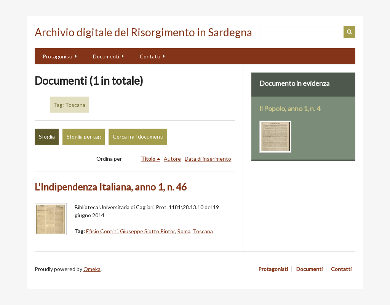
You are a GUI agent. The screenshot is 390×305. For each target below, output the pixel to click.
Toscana (203, 231)
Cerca (350, 32)
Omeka (92, 269)
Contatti (150, 56)
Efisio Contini (102, 231)
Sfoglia (47, 136)
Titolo (148, 158)
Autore (172, 158)
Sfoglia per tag (84, 136)
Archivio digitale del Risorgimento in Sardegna (143, 32)
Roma (183, 231)
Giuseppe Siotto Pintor (147, 231)
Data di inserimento (208, 158)
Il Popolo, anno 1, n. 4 (289, 109)
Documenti (106, 56)
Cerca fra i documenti (138, 136)
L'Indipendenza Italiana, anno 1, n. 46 (111, 186)
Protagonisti (57, 56)
